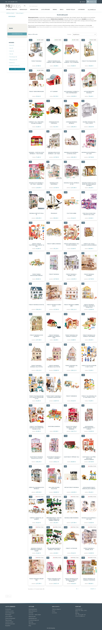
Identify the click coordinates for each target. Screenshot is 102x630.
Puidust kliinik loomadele (54, 243)
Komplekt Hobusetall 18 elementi (36, 518)
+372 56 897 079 (12, 1)
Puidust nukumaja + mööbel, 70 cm (71, 275)
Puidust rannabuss (71, 396)
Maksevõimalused (33, 611)
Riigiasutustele (32, 616)
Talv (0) (11, 54)
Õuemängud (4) (13, 56)
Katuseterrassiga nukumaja (89, 92)
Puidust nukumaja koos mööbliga (36, 335)
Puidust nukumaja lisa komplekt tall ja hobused (71, 61)
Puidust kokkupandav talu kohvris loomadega (71, 244)
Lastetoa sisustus (9, 611)
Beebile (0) (12, 62)
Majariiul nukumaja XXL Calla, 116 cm (89, 122)
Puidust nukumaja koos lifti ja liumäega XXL (54, 579)
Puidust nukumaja (36, 61)
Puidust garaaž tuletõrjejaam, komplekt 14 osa (36, 245)
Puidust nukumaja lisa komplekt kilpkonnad (89, 335)
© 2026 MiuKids (51, 628)
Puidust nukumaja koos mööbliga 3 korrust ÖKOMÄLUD (71, 580)
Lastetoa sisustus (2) (14, 65)
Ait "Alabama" (54, 91)
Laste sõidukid (8, 616)
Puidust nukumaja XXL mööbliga (71, 366)
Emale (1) (12, 51)
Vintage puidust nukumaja (71, 487)
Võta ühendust (32, 623)
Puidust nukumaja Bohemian (89, 275)
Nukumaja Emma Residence (71, 517)
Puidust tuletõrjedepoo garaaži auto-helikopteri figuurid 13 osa (36, 428)
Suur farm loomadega (54, 426)
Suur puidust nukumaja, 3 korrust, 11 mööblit (54, 457)
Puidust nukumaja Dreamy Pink (36, 579)
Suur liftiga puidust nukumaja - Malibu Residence (71, 428)
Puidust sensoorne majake (36, 91)
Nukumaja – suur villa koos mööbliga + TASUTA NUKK (36, 153)
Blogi (30, 625)
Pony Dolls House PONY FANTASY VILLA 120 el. (89, 214)
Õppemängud (8, 620)
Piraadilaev (54, 213)
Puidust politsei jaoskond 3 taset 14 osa (89, 366)
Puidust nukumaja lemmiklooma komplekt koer (54, 336)
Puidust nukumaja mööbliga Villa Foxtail (36, 366)
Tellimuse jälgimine (56, 609)
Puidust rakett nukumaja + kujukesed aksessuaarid (54, 396)
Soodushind (8, 609)
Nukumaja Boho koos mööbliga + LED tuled (54, 153)
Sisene (53, 611)
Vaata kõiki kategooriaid (17, 69)
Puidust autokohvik (71, 548)
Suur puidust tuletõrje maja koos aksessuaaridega (89, 458)
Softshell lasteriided (10, 623)
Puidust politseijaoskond (89, 61)
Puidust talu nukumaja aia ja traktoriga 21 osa (89, 396)
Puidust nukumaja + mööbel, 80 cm (89, 549)
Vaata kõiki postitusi (17, 33)
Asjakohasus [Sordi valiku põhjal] (84, 34)
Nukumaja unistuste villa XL (36, 214)
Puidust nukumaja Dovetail (36, 304)
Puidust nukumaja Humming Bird (71, 305)
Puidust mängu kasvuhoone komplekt (36, 275)
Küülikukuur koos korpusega (54, 122)
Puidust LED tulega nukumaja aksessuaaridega (89, 244)
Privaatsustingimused (34, 620)
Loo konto (54, 612)
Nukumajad (11, 16)
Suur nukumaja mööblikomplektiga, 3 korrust (89, 428)
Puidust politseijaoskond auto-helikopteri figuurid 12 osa (36, 397)
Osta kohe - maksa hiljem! (35, 614)
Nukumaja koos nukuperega (54, 183)
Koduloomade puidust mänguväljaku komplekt (89, 488)
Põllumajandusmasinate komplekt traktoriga (54, 549)
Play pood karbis (71, 213)
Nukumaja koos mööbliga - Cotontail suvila (71, 153)
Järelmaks (31, 612)
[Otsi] (59, 6)
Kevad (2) (12, 45)
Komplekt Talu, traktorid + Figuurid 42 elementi (36, 122)
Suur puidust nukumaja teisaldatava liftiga (36, 457)
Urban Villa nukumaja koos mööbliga (36, 488)
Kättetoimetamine (33, 609)
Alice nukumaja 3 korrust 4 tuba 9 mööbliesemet (71, 92)
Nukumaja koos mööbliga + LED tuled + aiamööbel (36, 183)
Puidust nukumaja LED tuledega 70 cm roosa (89, 579)
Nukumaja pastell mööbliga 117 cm (71, 183)
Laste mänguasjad (9, 612)
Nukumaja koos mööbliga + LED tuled (89, 153)
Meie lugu (31, 622)
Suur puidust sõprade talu (71, 457)
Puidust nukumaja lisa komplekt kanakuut (71, 335)
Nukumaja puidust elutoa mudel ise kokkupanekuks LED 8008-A (89, 184)
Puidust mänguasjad (10, 618)
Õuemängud (8, 614)
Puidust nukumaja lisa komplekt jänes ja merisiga (54, 61)
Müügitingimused (33, 618)
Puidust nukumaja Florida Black (54, 305)
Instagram (10, 596)
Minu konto (56, 606)
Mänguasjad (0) (13, 59)
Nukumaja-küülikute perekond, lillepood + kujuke (36, 549)
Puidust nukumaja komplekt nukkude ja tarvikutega (89, 306)
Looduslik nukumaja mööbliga (71, 122)
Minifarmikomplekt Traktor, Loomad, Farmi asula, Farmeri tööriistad (54, 519)
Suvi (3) (11, 48)
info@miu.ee (82, 616)
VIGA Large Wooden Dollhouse (54, 488)
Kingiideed (7, 625)
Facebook (6, 596)
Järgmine (93, 589)
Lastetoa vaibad (9, 622)
